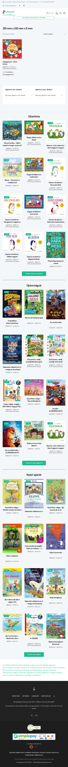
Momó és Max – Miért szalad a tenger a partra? (12, 144)
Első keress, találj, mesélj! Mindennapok (34, 360)
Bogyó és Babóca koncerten (34, 213)
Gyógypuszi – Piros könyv (10, 63)
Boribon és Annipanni (29, 668)
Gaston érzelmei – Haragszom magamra (12, 221)
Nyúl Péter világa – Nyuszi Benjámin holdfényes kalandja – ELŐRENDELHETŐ (34, 400)
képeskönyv (31, 673)
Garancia (55, 752)
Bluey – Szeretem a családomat (12, 181)
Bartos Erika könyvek (10, 670)
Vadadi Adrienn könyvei (40, 670)
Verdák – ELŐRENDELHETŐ (56, 410)
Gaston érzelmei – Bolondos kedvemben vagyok (55, 221)
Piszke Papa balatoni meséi (56, 262)
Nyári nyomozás (56, 552)
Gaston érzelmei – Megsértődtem (34, 258)
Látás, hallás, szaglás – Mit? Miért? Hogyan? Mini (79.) (12, 405)
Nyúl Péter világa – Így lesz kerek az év (55, 508)
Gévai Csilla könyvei (44, 668)
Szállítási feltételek (32, 752)
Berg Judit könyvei (25, 670)
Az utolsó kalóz (56, 322)
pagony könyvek (36, 665)
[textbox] (19, 95)
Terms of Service (48, 759)
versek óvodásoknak (15, 675)
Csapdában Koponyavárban (12, 322)
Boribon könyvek (58, 668)
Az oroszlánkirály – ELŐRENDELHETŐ (12, 451)
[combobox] (19, 95)
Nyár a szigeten (12, 556)
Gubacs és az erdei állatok (34, 444)
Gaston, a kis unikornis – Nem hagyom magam (55, 146)
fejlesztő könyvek (20, 673)
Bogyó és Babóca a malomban (34, 175)
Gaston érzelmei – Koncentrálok (56, 183)
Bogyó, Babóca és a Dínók (34, 138)
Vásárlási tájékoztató (16, 752)
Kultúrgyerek (9, 12)
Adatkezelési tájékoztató (34, 755)
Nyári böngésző (56, 598)
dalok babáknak (24, 665)
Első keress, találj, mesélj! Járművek (56, 360)
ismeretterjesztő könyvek (11, 668)
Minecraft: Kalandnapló (34, 318)
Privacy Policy (39, 759)
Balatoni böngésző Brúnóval (56, 643)
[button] (64, 13)
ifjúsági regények (49, 665)
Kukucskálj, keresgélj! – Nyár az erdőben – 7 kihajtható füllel (34, 547)
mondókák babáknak (10, 665)
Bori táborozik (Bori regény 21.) (12, 601)
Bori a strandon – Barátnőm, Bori (12, 637)
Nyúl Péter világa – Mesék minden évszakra (12, 508)
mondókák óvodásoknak (32, 675)
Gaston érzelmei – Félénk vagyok (12, 255)
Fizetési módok (45, 752)
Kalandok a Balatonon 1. (34, 511)
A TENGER (34, 638)
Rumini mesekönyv (42, 673)
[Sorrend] (54, 34)
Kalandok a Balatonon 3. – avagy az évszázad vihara (12, 368)
